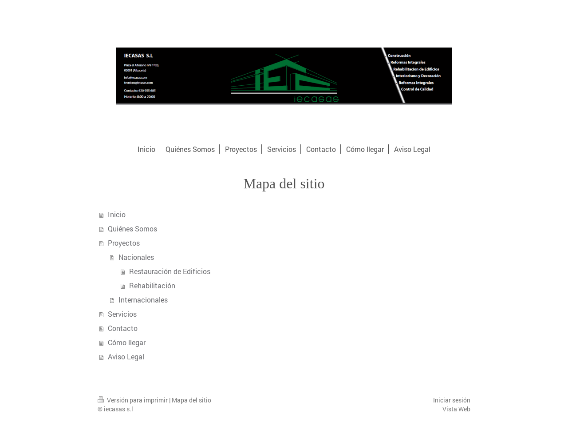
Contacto (123, 328)
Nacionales (136, 257)
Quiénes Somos (132, 228)
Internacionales (143, 299)
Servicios (122, 313)
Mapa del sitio (191, 400)
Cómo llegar (127, 342)
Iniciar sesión (451, 400)
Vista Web (456, 409)
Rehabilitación (152, 285)
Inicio (117, 214)
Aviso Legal (126, 356)
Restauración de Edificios (169, 271)
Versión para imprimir (133, 400)
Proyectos (124, 242)
